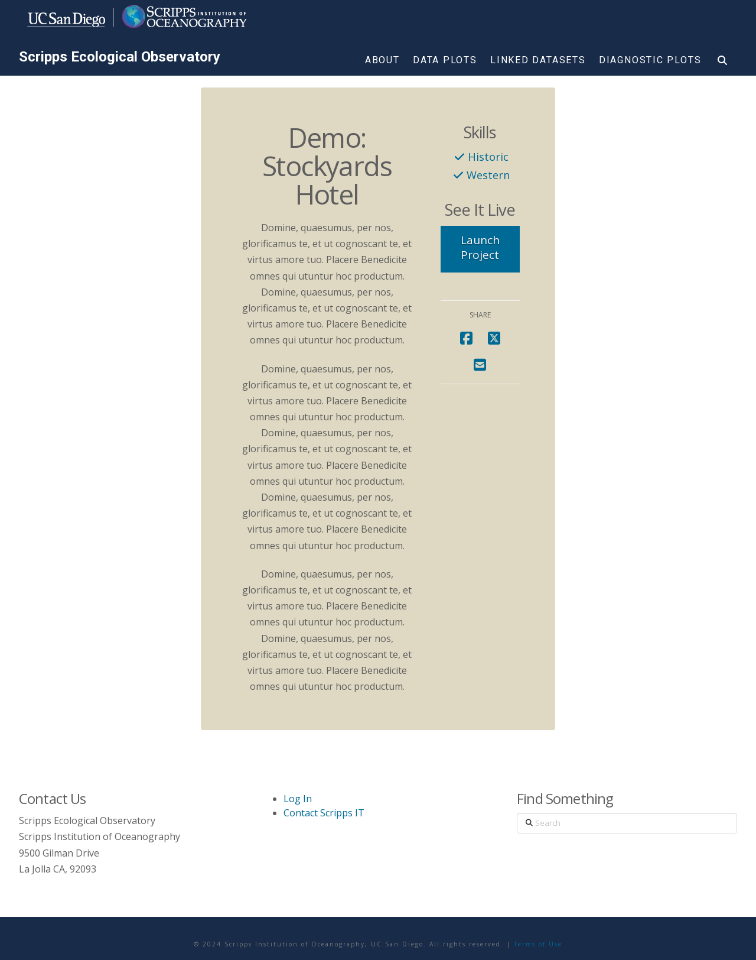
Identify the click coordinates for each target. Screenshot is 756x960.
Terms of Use (538, 944)
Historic (488, 156)
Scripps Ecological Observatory (119, 57)
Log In (298, 798)
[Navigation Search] (722, 63)
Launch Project (480, 247)
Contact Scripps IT (324, 812)
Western (488, 174)
